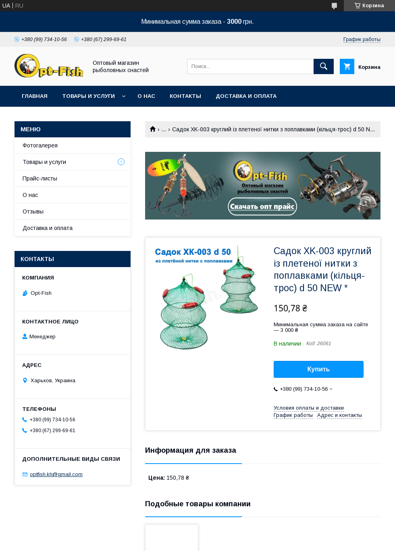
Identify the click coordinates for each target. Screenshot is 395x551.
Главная (35, 96)
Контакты (185, 96)
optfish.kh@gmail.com (56, 474)
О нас (146, 96)
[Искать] (324, 66)
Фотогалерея (40, 145)
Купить (319, 369)
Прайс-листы (40, 178)
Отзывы (33, 211)
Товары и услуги (88, 96)
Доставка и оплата (246, 96)
